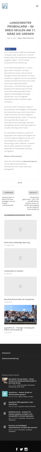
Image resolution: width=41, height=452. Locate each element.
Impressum (6, 353)
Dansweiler (22, 418)
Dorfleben (29, 430)
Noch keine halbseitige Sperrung (17, 242)
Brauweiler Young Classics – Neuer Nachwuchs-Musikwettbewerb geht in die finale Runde (23, 381)
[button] (10, 49)
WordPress (20, 446)
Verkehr (30, 397)
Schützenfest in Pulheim (13, 271)
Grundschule (30, 418)
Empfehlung (12, 387)
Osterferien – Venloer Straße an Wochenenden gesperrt (20, 393)
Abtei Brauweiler (22, 385)
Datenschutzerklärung (10, 358)
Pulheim (25, 397)
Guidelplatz (12, 431)
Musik (18, 387)
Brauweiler (31, 385)
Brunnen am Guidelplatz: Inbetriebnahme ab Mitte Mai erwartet (23, 426)
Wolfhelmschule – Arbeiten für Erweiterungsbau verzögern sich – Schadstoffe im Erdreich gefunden (21, 414)
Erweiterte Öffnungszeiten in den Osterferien (21, 403)
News (20, 38)
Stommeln (32, 406)
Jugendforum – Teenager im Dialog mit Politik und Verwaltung (19, 329)
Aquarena (22, 406)
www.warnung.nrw (30, 161)
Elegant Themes (19, 444)
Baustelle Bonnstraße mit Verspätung (19, 299)
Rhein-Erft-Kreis (28, 38)
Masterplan (12, 420)
